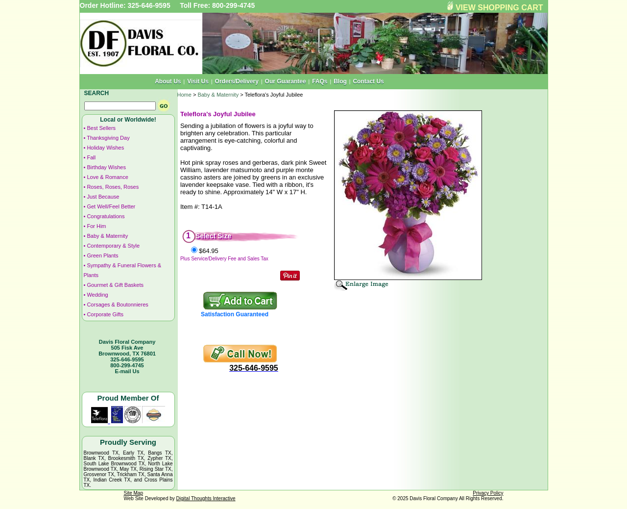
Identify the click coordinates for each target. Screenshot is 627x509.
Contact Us (368, 81)
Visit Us (198, 81)
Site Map (133, 493)
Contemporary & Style (113, 246)
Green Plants (102, 255)
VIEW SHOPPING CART (499, 7)
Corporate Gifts (105, 314)
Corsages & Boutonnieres (117, 304)
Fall (91, 157)
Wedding (97, 295)
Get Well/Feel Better (111, 206)
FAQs (319, 81)
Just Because (103, 197)
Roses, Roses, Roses (113, 187)
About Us (168, 81)
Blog (340, 81)
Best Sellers (101, 128)
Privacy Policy (488, 493)
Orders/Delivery (237, 81)
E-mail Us (127, 371)
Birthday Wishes (106, 167)
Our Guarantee (285, 81)
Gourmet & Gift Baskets (115, 285)
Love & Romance (107, 177)
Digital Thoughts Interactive (206, 498)
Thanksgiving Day (108, 138)
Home (184, 95)
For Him (96, 226)
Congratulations (105, 216)
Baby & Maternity (107, 236)
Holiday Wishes (105, 148)
